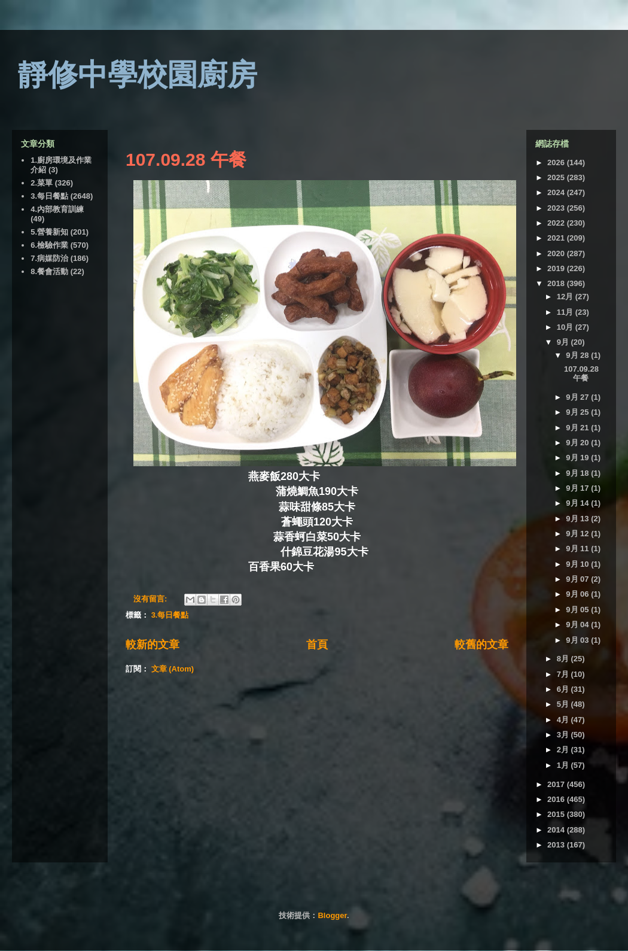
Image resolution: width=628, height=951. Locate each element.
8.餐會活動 (49, 271)
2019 (557, 268)
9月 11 (578, 548)
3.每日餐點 (170, 614)
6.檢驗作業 (49, 245)
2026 (557, 162)
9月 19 (578, 457)
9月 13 (578, 518)
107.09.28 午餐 (186, 159)
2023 (557, 207)
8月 (564, 658)
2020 (557, 253)
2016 (557, 799)
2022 (557, 222)
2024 (557, 192)
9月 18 (578, 473)
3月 (564, 734)
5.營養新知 (49, 231)
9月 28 (578, 355)
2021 (557, 237)
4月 (564, 719)
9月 (564, 342)
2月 (564, 749)
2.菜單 (42, 182)
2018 (557, 283)
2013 (557, 844)
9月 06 (578, 594)
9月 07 (578, 579)
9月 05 (578, 609)
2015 (557, 814)
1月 (564, 765)
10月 (566, 327)
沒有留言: (151, 598)
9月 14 (578, 503)
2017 (557, 784)
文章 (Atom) (172, 668)
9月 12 (578, 533)
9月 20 (578, 442)
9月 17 (578, 488)
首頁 (317, 645)
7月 (564, 674)
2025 (557, 177)
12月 (566, 296)
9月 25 (578, 412)
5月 (564, 704)
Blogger (332, 915)
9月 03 (578, 640)
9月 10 (578, 564)
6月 (564, 689)
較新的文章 (152, 645)
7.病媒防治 (49, 258)
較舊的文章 (481, 645)
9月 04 (578, 624)
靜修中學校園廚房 (137, 75)
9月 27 (578, 397)
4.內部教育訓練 (57, 209)
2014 (557, 829)
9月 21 (578, 427)
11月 (566, 312)
